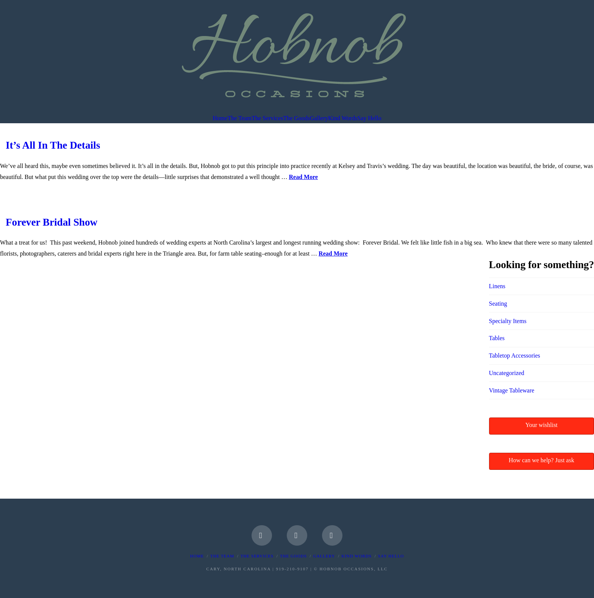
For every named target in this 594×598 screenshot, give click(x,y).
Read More (303, 177)
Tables (497, 338)
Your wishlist (541, 425)
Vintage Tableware (512, 390)
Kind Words (356, 556)
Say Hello (391, 556)
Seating (498, 303)
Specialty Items (508, 321)
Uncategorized (506, 373)
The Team (222, 556)
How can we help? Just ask (541, 460)
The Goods (293, 556)
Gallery (324, 556)
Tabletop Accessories (514, 355)
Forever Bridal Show (51, 222)
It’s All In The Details (53, 145)
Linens (497, 286)
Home (197, 556)
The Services (257, 556)
